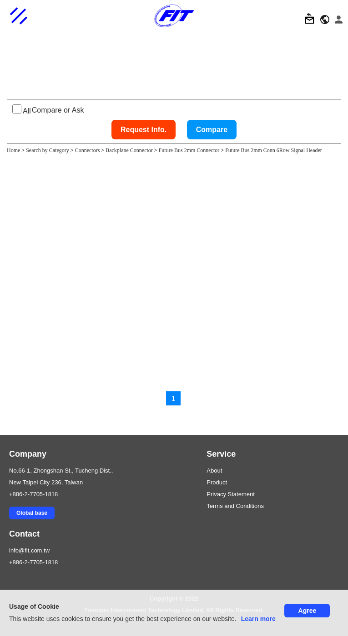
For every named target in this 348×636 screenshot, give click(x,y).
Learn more (258, 618)
